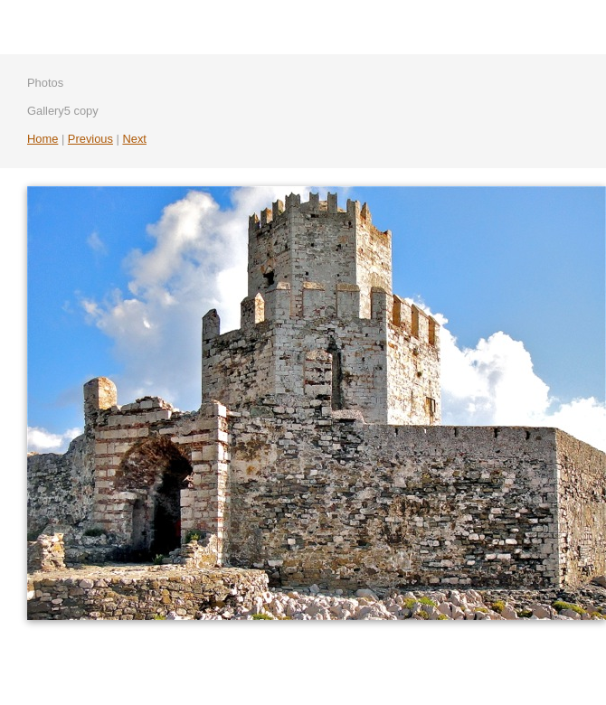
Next (134, 139)
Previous (90, 139)
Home (42, 139)
